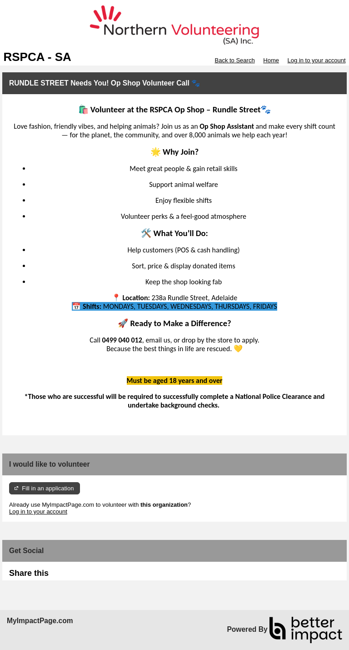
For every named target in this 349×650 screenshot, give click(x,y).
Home (271, 60)
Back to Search (234, 60)
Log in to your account (317, 60)
